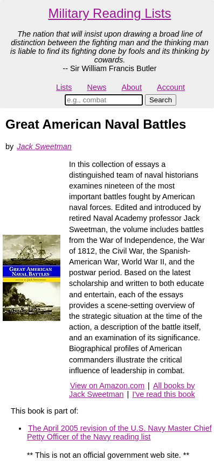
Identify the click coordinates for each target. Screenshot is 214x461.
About (131, 87)
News (97, 87)
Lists (64, 87)
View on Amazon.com (107, 385)
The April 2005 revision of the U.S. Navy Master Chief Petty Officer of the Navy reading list (119, 432)
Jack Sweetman (44, 146)
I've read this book (163, 394)
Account (171, 87)
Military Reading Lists (109, 13)
